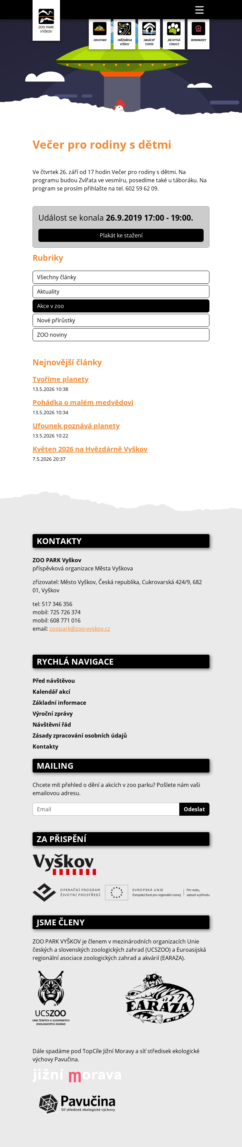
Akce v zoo (50, 306)
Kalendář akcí (51, 691)
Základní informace (59, 702)
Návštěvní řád (52, 724)
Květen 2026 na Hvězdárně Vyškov (90, 449)
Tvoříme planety (60, 379)
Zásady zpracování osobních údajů (80, 735)
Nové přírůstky (56, 320)
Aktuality (48, 291)
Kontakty (45, 746)
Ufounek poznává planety (76, 425)
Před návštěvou (54, 680)
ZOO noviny (52, 334)
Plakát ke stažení (121, 235)
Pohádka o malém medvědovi (83, 402)
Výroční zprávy (53, 713)
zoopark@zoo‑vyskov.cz (79, 628)
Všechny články (56, 277)
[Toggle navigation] (199, 9)
